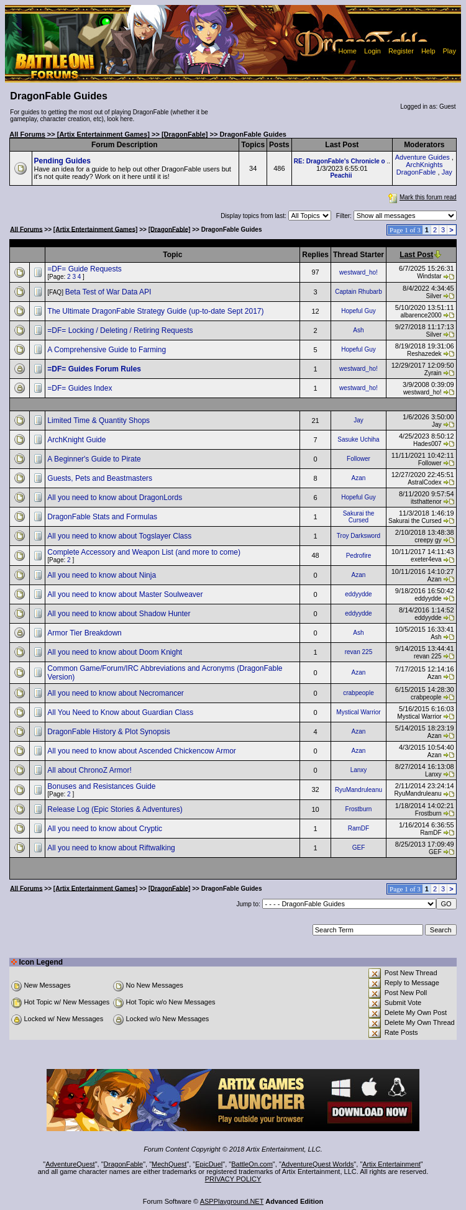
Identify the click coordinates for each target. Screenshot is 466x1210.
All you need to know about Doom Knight (115, 652)
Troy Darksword (358, 535)
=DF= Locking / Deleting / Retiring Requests (120, 330)
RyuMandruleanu (358, 789)
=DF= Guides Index (80, 388)
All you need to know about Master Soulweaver (125, 594)
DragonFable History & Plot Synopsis (109, 731)
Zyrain (433, 373)
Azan (359, 478)
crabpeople (358, 692)
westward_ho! (358, 272)
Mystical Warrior (358, 712)
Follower (358, 458)
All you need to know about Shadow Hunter (119, 613)
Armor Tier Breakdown (85, 633)
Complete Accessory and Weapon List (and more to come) (144, 552)
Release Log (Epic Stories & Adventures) (116, 809)
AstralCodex (424, 482)
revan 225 (358, 651)
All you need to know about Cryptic (105, 828)
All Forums (27, 134)
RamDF (358, 828)
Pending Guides (62, 161)
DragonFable (124, 1164)
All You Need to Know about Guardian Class (121, 712)
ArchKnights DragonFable (419, 168)
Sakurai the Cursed (359, 517)
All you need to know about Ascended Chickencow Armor (142, 751)
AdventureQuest (70, 1164)
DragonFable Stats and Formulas (103, 516)
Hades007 (427, 443)
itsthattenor (426, 501)
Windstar (429, 276)
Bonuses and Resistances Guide (102, 786)
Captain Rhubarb (358, 291)
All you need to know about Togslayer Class (120, 536)
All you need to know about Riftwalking (112, 848)
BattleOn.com (252, 1164)
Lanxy (358, 769)
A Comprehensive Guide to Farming (107, 349)
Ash (358, 330)
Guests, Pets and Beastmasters (100, 478)
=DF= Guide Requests (85, 269)
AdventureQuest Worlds (317, 1164)
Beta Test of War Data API (109, 292)
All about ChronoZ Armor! (90, 770)
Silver (434, 296)
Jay (447, 172)
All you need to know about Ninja (102, 575)
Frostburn (358, 809)
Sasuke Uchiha (358, 439)
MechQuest (169, 1164)
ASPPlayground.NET (232, 1201)
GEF (358, 847)
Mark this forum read (421, 197)
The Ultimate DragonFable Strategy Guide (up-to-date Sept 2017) (156, 311)
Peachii (341, 175)
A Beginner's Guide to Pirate (95, 459)
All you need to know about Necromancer (116, 693)
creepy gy (427, 540)
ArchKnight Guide (77, 439)
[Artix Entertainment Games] (103, 134)
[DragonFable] (185, 134)
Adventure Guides (422, 157)
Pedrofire (359, 555)
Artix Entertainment (391, 1164)
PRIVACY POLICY (233, 1179)
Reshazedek (424, 353)
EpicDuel (208, 1164)
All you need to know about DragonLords (115, 497)
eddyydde (358, 594)
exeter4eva (426, 559)
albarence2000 (420, 315)
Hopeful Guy (358, 310)
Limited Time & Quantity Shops (99, 420)
